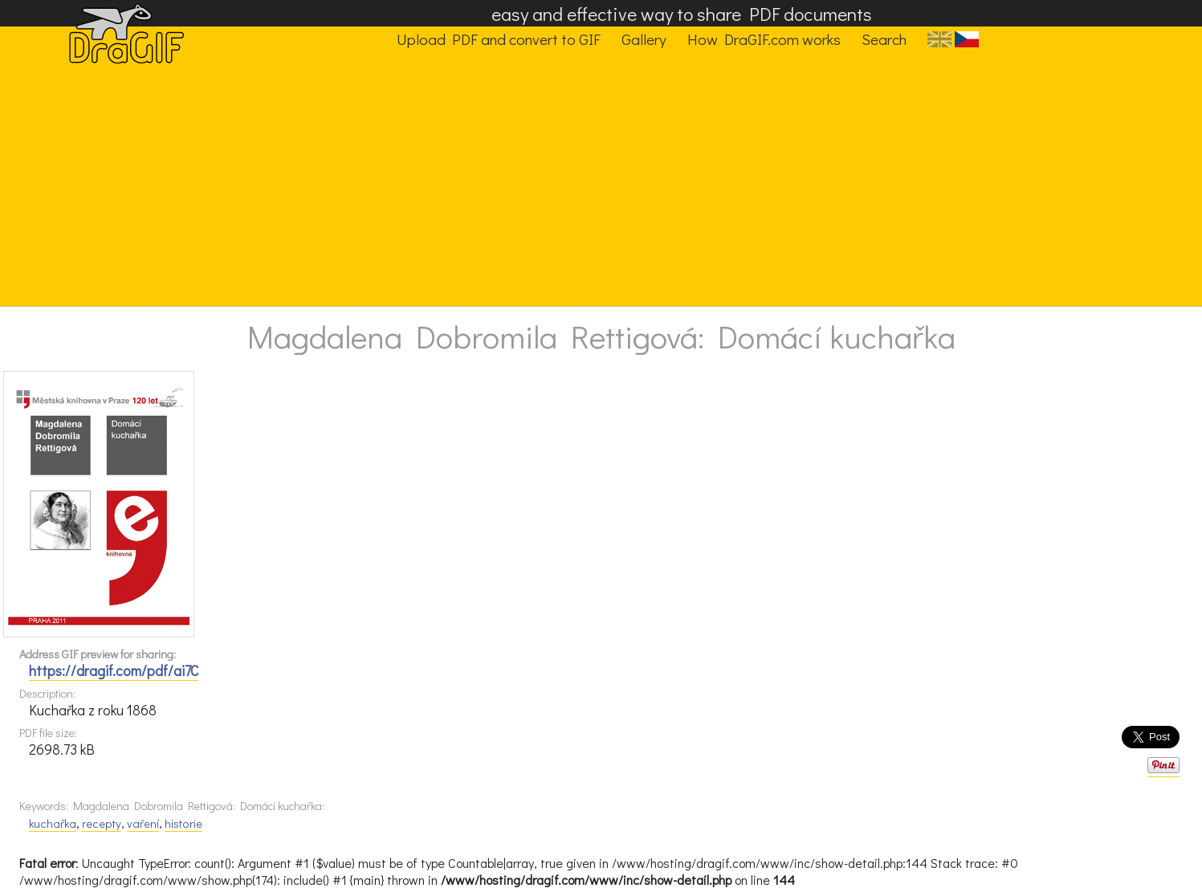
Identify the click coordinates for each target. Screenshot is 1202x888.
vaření (143, 823)
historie (183, 823)
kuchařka (52, 823)
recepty (101, 823)
